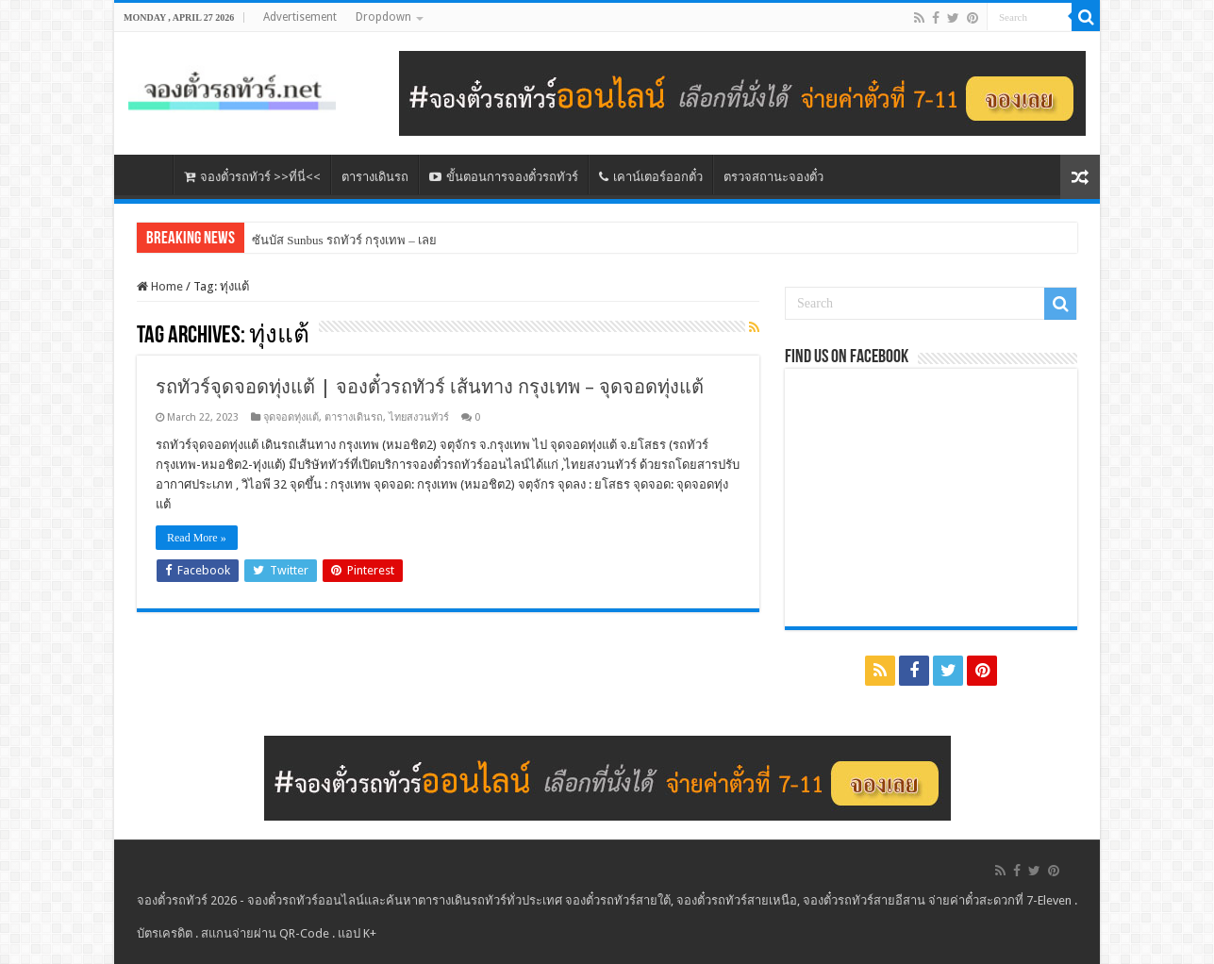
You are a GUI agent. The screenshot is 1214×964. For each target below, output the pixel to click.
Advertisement (300, 17)
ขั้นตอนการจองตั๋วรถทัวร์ (503, 177)
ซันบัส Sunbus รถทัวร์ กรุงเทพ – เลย (344, 240)
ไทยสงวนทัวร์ (419, 417)
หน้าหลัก (148, 174)
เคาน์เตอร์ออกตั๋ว (651, 177)
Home (160, 286)
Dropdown (383, 17)
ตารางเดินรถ (374, 177)
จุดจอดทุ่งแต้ (291, 417)
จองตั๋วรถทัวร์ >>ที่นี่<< (252, 177)
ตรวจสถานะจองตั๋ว (773, 177)
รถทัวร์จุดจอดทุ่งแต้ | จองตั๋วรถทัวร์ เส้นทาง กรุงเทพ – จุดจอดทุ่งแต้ (430, 386)
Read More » (196, 537)
